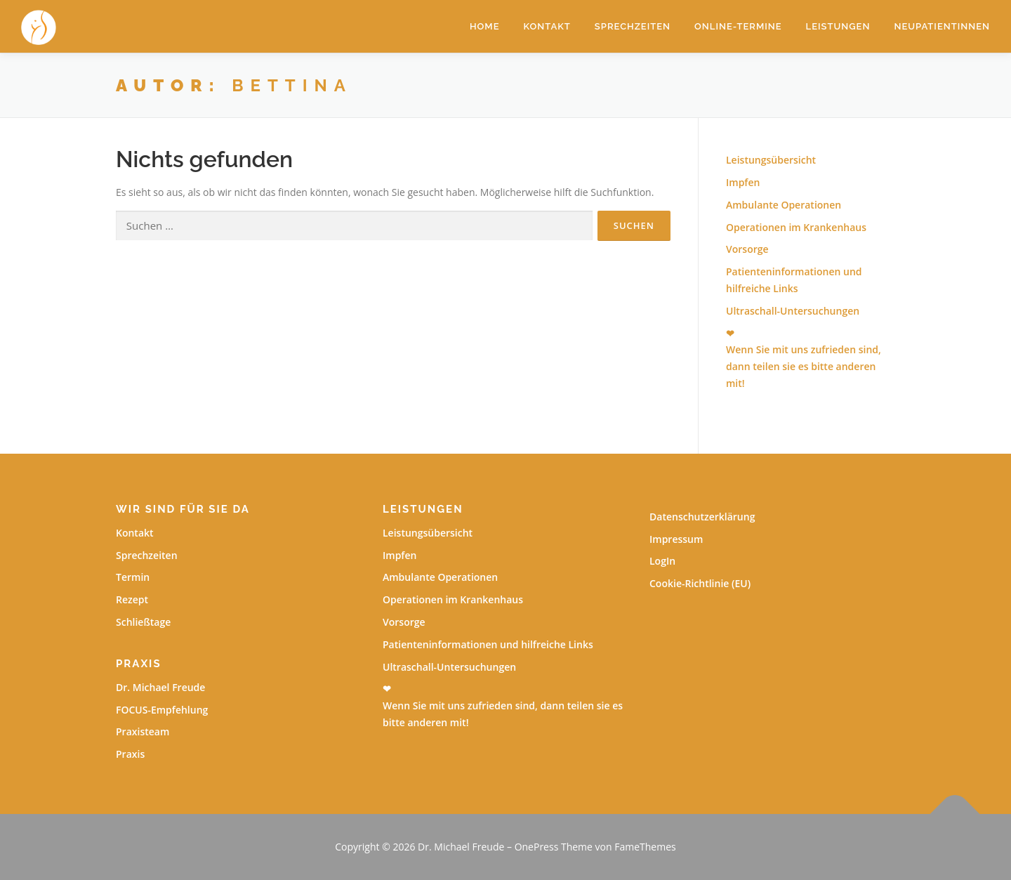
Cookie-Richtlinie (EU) (700, 583)
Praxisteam (142, 731)
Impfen (743, 182)
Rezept (132, 599)
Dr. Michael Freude (160, 687)
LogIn (662, 560)
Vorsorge (747, 249)
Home (485, 26)
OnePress (537, 846)
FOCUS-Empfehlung (162, 709)
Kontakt (547, 26)
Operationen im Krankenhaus (796, 227)
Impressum (676, 539)
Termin (133, 577)
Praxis (130, 754)
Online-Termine (738, 26)
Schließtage (143, 622)
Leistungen (838, 26)
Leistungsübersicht (771, 159)
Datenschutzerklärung (702, 516)
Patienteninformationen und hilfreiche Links (488, 644)
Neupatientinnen (942, 26)
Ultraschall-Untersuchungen (792, 310)
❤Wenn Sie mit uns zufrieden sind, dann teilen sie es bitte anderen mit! (503, 705)
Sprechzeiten (632, 26)
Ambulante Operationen (783, 204)
